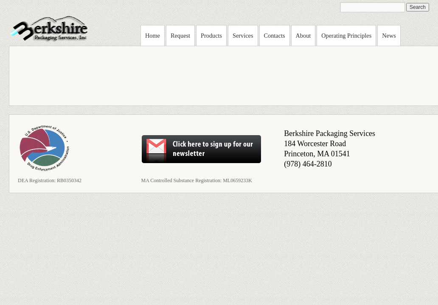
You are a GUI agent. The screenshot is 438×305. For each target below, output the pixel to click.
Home (152, 35)
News (389, 35)
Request (180, 35)
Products (211, 35)
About (303, 35)
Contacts (274, 35)
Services (243, 35)
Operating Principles (346, 35)
